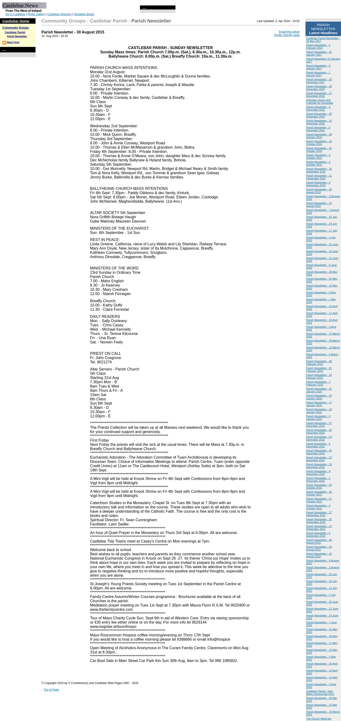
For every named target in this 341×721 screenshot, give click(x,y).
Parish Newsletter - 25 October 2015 (319, 486)
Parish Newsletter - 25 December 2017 (319, 81)
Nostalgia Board (84, 14)
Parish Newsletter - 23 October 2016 (319, 143)
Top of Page (51, 689)
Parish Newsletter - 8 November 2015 (318, 472)
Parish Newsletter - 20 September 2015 (319, 521)
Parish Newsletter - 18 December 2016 (319, 88)
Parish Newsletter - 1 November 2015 (318, 479)
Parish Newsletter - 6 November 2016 (318, 129)
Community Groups (15, 27)
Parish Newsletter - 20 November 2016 (319, 115)
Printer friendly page (287, 35)
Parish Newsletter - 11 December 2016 (319, 94)
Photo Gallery (36, 14)
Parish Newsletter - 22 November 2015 (319, 459)
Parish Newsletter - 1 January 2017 (318, 74)
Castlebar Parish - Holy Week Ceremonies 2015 (320, 692)
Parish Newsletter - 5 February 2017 (318, 46)
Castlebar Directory (59, 14)
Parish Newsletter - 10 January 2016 (319, 411)
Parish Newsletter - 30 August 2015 (319, 541)
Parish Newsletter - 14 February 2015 (319, 376)
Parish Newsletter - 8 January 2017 (318, 67)
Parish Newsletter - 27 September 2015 (319, 514)
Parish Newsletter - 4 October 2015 (318, 507)
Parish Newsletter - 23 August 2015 (319, 548)
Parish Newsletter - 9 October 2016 (318, 156)
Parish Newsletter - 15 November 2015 (319, 466)
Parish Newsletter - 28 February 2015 (319, 362)
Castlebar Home (15, 21)
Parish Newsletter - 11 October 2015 (319, 500)
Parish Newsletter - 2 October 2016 (318, 163)
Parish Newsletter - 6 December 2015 (318, 445)
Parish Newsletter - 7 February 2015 (318, 383)
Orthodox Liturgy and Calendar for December (319, 101)
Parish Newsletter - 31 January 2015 (319, 390)
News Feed (13, 42)
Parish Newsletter (17, 36)
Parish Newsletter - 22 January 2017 (319, 53)
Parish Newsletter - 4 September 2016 (318, 184)
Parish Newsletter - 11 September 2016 (319, 177)
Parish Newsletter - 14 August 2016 (319, 204)
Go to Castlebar (15, 14)
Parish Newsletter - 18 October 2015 (319, 493)
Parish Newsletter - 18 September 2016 (319, 170)
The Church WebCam (318, 718)
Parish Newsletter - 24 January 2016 (319, 397)
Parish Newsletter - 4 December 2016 (318, 108)
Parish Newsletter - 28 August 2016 (319, 191)
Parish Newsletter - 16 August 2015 (319, 555)
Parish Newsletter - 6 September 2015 (318, 534)
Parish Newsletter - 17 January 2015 (319, 404)
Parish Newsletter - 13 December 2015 (319, 438)
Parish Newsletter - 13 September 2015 (319, 527)
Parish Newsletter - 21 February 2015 (319, 369)
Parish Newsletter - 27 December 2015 (319, 424)
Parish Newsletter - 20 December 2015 (319, 431)
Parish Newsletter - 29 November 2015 (319, 452)
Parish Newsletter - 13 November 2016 (319, 122)
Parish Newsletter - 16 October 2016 (319, 149)
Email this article (289, 31)
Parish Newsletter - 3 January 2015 (318, 417)
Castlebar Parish (15, 32)
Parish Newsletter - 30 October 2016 (319, 136)
